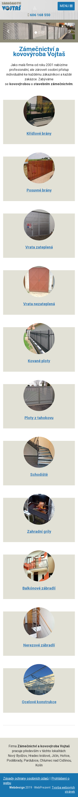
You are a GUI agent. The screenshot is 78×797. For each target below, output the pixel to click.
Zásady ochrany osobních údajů (26, 778)
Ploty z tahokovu (39, 418)
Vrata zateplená (39, 247)
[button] (8, 31)
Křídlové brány (39, 133)
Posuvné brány (39, 190)
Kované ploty (39, 361)
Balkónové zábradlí (39, 588)
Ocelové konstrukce (39, 702)
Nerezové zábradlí (39, 645)
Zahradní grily (39, 531)
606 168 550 (40, 15)
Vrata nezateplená (39, 304)
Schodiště (39, 474)
